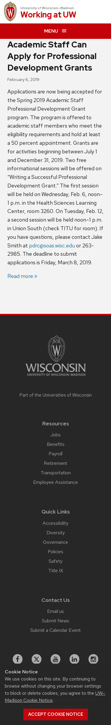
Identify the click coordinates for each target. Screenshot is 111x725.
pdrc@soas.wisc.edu (52, 245)
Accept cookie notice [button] (55, 714)
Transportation (56, 473)
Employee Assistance (55, 482)
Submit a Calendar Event (55, 630)
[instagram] (94, 659)
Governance (55, 542)
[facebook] (18, 659)
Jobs (55, 435)
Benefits (56, 444)
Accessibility (55, 523)
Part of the (56, 395)
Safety (55, 561)
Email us (55, 611)
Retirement (55, 463)
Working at (48, 15)
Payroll (55, 454)
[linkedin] (75, 659)
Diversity (55, 533)
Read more (20, 276)
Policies (55, 551)
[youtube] (56, 659)
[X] (37, 659)
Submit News (55, 621)
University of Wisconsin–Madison (47, 8)
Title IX (55, 570)
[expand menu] (55, 31)
